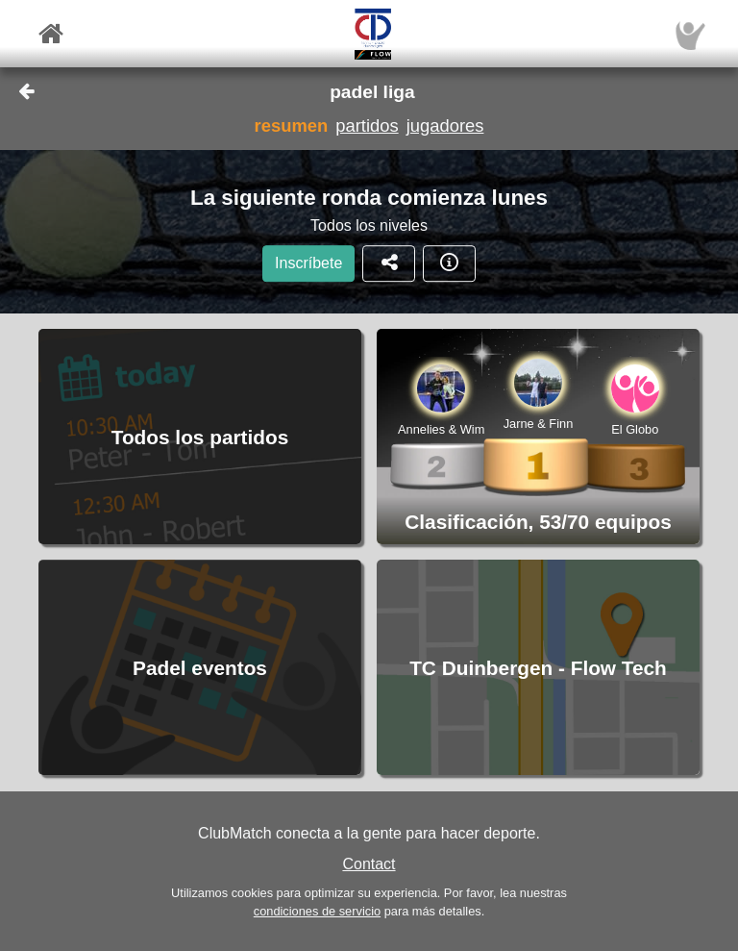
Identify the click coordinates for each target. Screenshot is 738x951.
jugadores (445, 125)
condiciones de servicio (317, 911)
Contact (368, 864)
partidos (366, 125)
